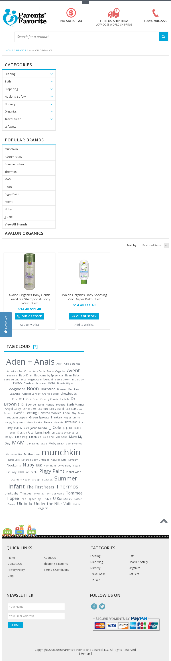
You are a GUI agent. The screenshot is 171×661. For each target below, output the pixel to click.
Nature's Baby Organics (35, 459)
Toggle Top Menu (85, 2)
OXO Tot (23, 472)
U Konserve (63, 498)
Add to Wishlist (29, 325)
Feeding (10, 74)
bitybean (41, 383)
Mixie (44, 443)
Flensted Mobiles (50, 413)
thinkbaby (11, 493)
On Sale (95, 580)
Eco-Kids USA (74, 408)
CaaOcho (15, 393)
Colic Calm (32, 399)
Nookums (14, 465)
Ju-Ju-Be (68, 428)
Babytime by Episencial (48, 375)
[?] (35, 346)
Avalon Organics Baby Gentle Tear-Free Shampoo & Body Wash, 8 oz (30, 299)
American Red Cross (18, 371)
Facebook (94, 606)
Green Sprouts (39, 417)
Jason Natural (39, 428)
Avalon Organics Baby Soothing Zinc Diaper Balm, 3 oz (84, 297)
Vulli (67, 503)
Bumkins (73, 389)
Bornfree (48, 389)
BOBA (51, 383)
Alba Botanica (72, 363)
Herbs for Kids (34, 422)
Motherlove (32, 454)
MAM (8, 179)
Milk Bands (32, 443)
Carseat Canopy (31, 393)
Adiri (59, 363)
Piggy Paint (12, 194)
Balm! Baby (72, 375)
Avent (8, 202)
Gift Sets (10, 127)
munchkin (11, 149)
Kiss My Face (25, 432)
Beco (23, 379)
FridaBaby (69, 413)
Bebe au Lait (11, 379)
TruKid (47, 499)
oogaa (76, 465)
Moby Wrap (56, 443)
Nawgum (73, 459)
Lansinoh (42, 432)
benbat (48, 379)
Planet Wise (73, 472)
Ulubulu (24, 503)
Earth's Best (29, 408)
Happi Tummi (72, 417)
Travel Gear (13, 119)
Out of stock (32, 316)
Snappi (36, 479)
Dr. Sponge (28, 404)
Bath (8, 81)
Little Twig (21, 436)
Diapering (11, 89)
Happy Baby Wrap (15, 422)
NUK (39, 465)
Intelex (71, 421)
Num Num (50, 465)
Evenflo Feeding (25, 413)
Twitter (102, 606)
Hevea (48, 422)
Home (9, 50)
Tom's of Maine (54, 493)
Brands (21, 50)
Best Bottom (62, 379)
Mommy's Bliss (14, 454)
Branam (62, 389)
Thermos (11, 172)
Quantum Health (21, 479)
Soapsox (47, 479)
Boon (8, 187)
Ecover (8, 413)
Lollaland (48, 436)
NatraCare (14, 459)
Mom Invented (73, 443)
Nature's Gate (59, 459)
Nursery (10, 104)
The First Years (40, 487)
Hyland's (58, 422)
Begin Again (35, 379)
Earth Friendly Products (51, 404)
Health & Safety (15, 96)
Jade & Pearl (21, 428)
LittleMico (35, 436)
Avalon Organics (56, 371)
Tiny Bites (38, 493)
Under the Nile (48, 503)
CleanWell (18, 399)
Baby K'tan (26, 375)
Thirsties (25, 493)
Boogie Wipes (65, 383)
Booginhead (16, 389)
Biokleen (29, 383)
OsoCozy (11, 472)
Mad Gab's (61, 436)
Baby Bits (12, 375)
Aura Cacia (39, 371)
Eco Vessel (56, 409)
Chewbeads (69, 394)
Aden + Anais (13, 157)
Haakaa (56, 417)
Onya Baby (64, 465)
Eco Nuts (43, 408)
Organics (11, 111)
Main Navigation (6, 37)
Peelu (34, 472)
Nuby (8, 209)
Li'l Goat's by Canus (63, 432)
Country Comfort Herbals (54, 399)
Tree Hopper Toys (31, 498)
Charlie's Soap (50, 393)
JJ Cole (9, 217)
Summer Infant (15, 164)
